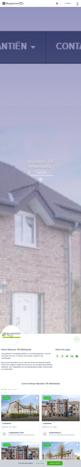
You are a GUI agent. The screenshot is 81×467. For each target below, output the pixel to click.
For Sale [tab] (4, 389)
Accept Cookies (55, 463)
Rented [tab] (14, 389)
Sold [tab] (9, 389)
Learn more (40, 463)
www (40, 179)
